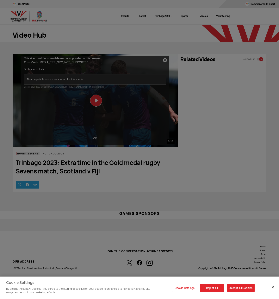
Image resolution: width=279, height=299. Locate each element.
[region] (139, 287)
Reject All (212, 288)
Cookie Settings (185, 288)
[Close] (273, 287)
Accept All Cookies (240, 288)
